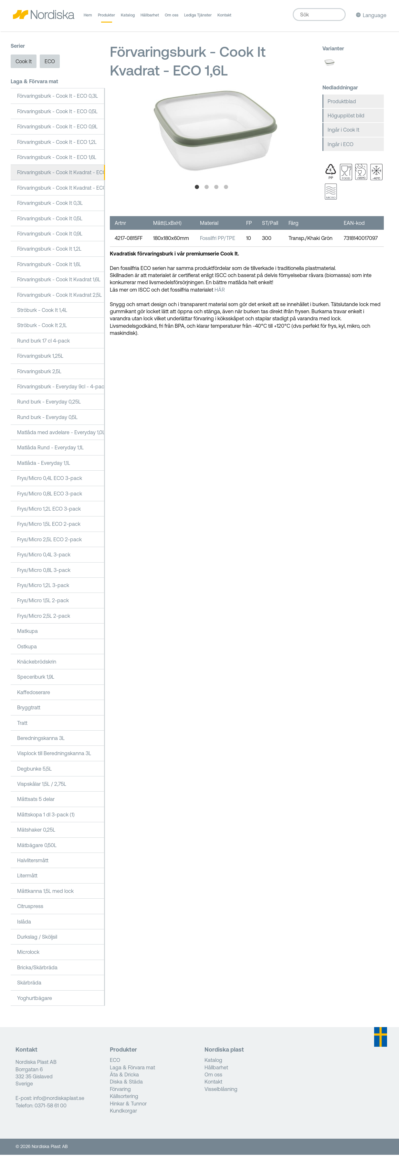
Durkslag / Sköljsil (37, 941)
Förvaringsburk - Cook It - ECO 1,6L (56, 161)
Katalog (128, 18)
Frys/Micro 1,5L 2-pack (43, 604)
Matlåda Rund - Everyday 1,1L (50, 452)
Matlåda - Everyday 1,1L (43, 467)
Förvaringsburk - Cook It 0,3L (50, 207)
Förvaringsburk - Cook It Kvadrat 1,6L (58, 283)
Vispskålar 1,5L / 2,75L (41, 788)
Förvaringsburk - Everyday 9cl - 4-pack (61, 391)
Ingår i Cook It (343, 134)
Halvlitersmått (32, 864)
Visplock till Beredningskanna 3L (54, 757)
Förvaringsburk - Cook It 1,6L (49, 268)
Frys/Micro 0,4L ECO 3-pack (49, 482)
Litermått (27, 880)
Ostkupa (27, 650)
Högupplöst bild (346, 120)
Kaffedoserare (33, 696)
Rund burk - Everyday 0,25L (49, 406)
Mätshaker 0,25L (36, 834)
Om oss (171, 18)
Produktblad (342, 105)
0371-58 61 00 (51, 1109)
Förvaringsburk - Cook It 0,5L (49, 222)
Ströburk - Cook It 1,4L (42, 314)
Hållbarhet (150, 18)
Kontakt (224, 18)
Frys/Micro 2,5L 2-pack (43, 620)
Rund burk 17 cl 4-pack (43, 344)
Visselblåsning (221, 1093)
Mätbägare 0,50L (37, 849)
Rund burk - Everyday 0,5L (47, 421)
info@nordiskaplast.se (58, 1102)
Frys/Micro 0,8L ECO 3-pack (49, 497)
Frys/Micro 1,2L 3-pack (43, 589)
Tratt (22, 727)
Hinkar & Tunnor (128, 1107)
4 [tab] (226, 191)
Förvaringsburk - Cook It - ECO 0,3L (57, 100)
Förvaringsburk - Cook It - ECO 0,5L (57, 115)
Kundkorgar (123, 1115)
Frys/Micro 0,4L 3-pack (43, 559)
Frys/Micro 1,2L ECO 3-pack (49, 513)
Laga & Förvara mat (34, 85)
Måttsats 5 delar (36, 803)
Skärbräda (29, 987)
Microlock (28, 956)
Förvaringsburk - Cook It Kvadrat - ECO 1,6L (61, 176)
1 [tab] (197, 191)
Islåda (24, 925)
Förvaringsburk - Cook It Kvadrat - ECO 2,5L (61, 192)
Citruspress (30, 910)
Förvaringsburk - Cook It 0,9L (49, 238)
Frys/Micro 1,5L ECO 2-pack (48, 528)
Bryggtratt (28, 711)
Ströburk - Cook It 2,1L (42, 329)
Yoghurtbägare (34, 1002)
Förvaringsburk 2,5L (39, 375)
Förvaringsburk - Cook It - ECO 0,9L (57, 131)
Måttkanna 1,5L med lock (45, 895)
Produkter (106, 18)
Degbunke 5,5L (34, 772)
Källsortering (124, 1100)
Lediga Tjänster (198, 18)
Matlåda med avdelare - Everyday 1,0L (61, 436)
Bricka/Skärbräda (37, 971)
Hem (87, 18)
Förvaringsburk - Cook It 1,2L (49, 253)
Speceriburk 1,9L (35, 681)
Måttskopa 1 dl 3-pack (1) (46, 819)
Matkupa (27, 635)
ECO (50, 65)
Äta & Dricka (124, 1079)
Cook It (24, 65)
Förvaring (120, 1093)
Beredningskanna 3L (41, 742)
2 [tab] (206, 191)
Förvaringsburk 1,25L (40, 360)
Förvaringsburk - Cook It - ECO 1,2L (57, 146)
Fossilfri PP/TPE (217, 242)
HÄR (220, 293)
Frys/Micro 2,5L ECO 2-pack (49, 543)
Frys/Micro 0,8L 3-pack (43, 574)
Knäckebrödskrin (36, 666)
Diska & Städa (126, 1086)
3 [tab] (216, 191)
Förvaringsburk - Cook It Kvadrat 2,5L (59, 299)
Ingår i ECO (340, 148)
